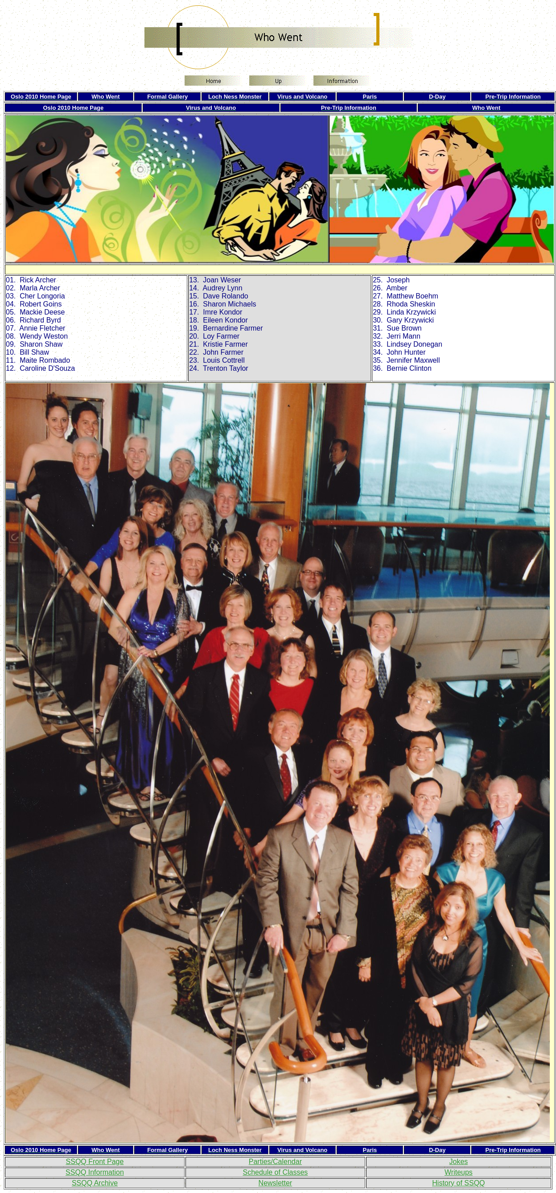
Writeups (459, 1172)
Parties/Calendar (275, 1161)
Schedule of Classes (275, 1172)
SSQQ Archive (95, 1183)
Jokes (458, 1161)
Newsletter (275, 1183)
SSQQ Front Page (95, 1161)
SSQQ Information (95, 1172)
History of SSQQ (458, 1183)
